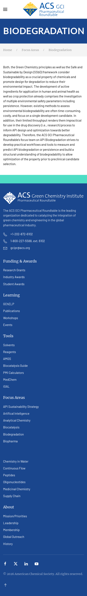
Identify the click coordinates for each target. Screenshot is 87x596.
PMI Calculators (13, 373)
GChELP (8, 304)
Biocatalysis (11, 427)
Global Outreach (13, 537)
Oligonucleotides (14, 482)
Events (7, 325)
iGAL (6, 386)
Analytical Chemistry (16, 420)
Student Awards (13, 284)
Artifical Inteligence (16, 413)
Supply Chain (11, 496)
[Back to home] (43, 9)
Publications (11, 311)
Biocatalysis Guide (15, 365)
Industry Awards (14, 277)
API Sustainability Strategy (21, 406)
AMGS (7, 359)
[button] (5, 9)
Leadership (10, 523)
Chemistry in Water (15, 461)
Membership (11, 530)
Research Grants (14, 270)
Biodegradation (13, 434)
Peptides (9, 475)
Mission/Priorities (15, 516)
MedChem (9, 379)
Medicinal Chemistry (16, 489)
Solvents (9, 345)
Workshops (10, 318)
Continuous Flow (14, 468)
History (8, 544)
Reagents (9, 352)
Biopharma (10, 441)
